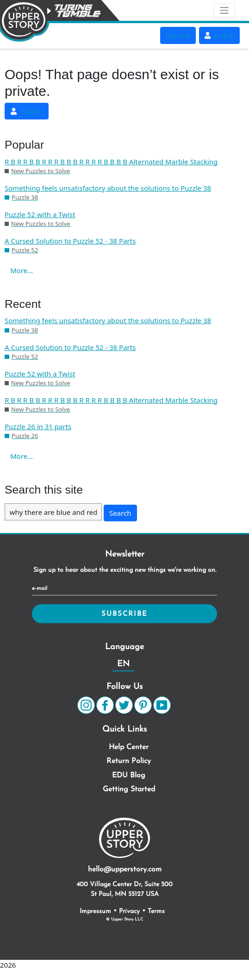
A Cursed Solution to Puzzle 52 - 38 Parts (70, 240)
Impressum (95, 911)
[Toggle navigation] (224, 10)
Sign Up (178, 35)
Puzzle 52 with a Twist (40, 214)
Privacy (129, 911)
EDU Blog (128, 775)
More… (21, 270)
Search (120, 513)
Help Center (129, 747)
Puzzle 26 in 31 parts (38, 426)
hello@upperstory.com (125, 869)
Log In (219, 35)
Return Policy (128, 761)
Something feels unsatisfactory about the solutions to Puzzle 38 (108, 188)
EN (123, 664)
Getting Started (129, 789)
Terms (156, 911)
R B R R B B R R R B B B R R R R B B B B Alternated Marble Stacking (111, 161)
